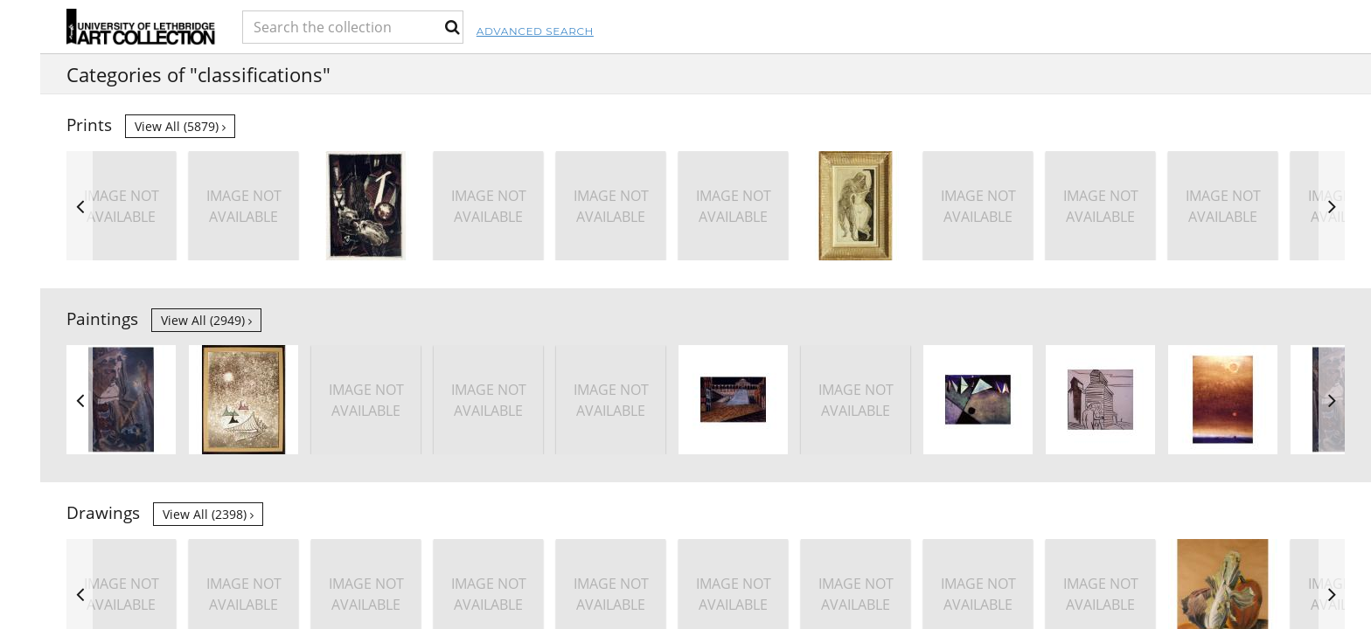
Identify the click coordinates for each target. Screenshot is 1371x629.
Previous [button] (79, 205)
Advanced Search (752, 31)
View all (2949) (206, 320)
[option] (1100, 205)
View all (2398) (208, 514)
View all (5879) (180, 126)
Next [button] (1332, 205)
